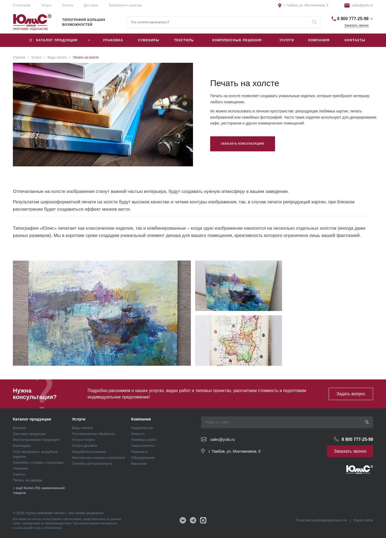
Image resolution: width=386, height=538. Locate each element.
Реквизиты (139, 452)
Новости (137, 434)
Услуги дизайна (84, 446)
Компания (141, 419)
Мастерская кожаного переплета (98, 458)
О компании (22, 5)
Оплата (67, 5)
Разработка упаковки (89, 452)
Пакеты (19, 474)
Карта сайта (363, 520)
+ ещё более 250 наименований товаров (39, 490)
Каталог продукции (32, 419)
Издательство (142, 428)
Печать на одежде (27, 480)
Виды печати (82, 428)
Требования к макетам (125, 5)
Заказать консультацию (242, 143)
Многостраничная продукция (36, 440)
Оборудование (143, 458)
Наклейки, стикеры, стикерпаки (38, 462)
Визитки (19, 428)
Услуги (79, 419)
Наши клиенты (143, 446)
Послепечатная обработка (93, 434)
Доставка (91, 5)
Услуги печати (83, 440)
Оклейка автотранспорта (92, 464)
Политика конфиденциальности (321, 520)
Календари (22, 446)
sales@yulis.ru (362, 5)
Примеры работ (144, 440)
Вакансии (138, 464)
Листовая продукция (29, 434)
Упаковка (20, 468)
